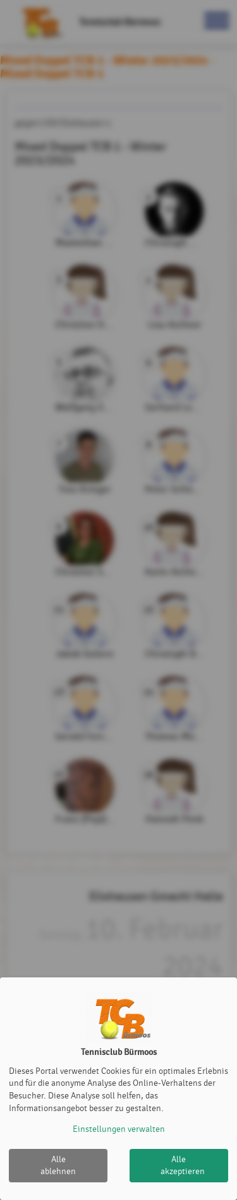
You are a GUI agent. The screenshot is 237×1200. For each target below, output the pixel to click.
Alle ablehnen (58, 1166)
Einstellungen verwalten (119, 1129)
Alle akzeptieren (183, 1166)
